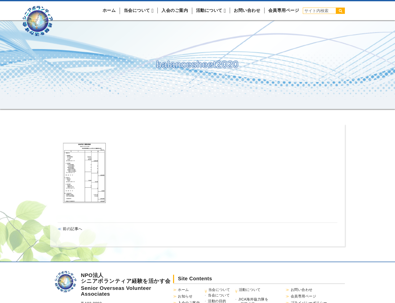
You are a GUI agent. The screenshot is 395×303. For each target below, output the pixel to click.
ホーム (109, 10)
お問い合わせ (247, 10)
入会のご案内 (174, 10)
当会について (219, 295)
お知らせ (185, 296)
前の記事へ (72, 229)
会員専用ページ (283, 10)
